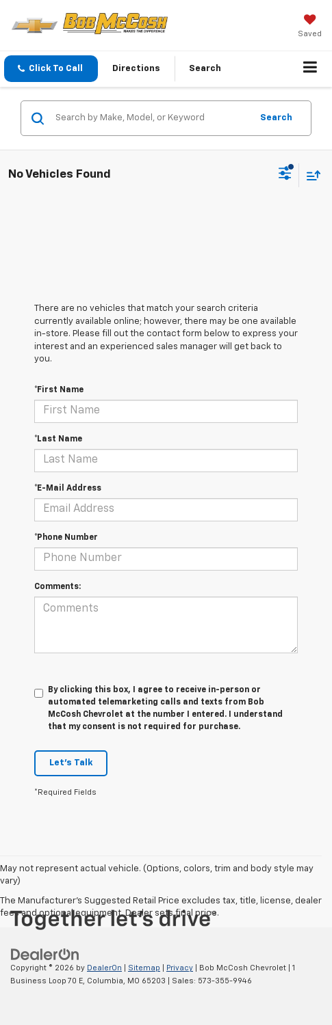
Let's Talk (70, 762)
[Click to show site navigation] (310, 69)
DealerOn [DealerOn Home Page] (104, 968)
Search (276, 117)
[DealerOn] (45, 955)
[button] (51, 68)
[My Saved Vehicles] (310, 27)
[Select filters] (285, 175)
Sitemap (144, 968)
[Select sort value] (310, 175)
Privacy (179, 968)
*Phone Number (66, 538)
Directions (136, 68)
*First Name (59, 390)
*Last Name (58, 439)
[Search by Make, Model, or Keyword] (151, 118)
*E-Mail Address (67, 488)
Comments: (57, 587)
